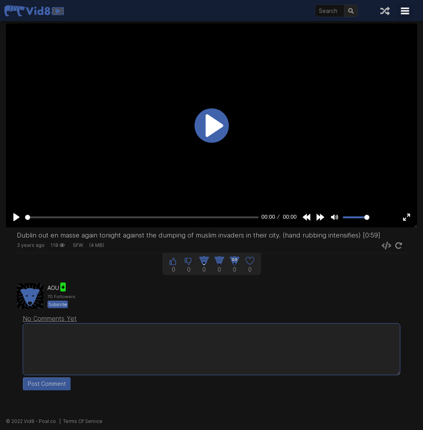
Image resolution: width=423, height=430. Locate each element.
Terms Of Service (83, 421)
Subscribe (58, 304)
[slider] (142, 217)
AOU (56, 287)
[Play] (16, 217)
